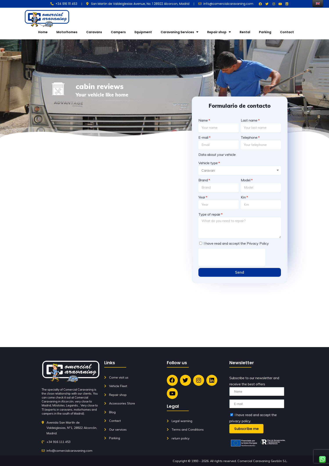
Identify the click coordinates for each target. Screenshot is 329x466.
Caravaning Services (179, 32)
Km (243, 197)
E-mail (203, 137)
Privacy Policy (258, 243)
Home (43, 32)
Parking (265, 32)
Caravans (94, 32)
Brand (203, 180)
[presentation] (231, 257)
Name (203, 120)
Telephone (249, 137)
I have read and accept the (236, 243)
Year (201, 197)
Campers (118, 32)
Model (245, 180)
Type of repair (209, 214)
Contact (287, 32)
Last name (249, 120)
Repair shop (219, 32)
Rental (245, 32)
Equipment (143, 32)
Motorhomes (66, 32)
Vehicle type (208, 163)
